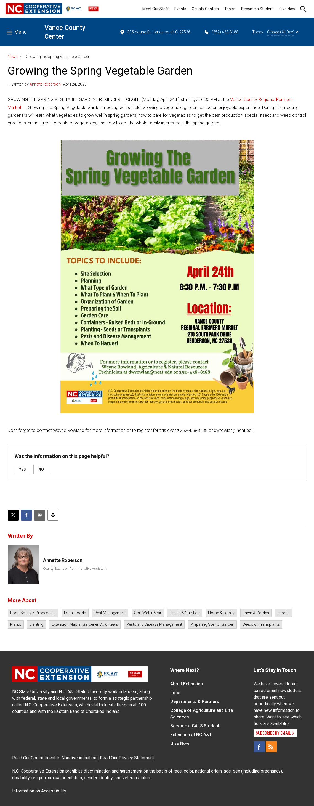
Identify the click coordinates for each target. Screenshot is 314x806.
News (13, 56)
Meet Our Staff (155, 9)
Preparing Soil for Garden (212, 624)
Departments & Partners (194, 701)
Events (180, 9)
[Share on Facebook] (26, 515)
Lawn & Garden (256, 613)
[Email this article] (39, 515)
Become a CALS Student (194, 725)
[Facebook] (259, 746)
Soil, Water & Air (147, 613)
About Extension (186, 683)
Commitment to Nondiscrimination (63, 757)
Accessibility (53, 791)
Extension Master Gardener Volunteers (85, 624)
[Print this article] (52, 515)
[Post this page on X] (13, 515)
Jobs (175, 692)
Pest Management (110, 613)
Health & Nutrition (185, 613)
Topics (230, 9)
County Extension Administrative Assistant (75, 569)
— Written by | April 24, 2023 (47, 84)
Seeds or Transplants (261, 624)
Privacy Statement (136, 757)
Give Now (287, 9)
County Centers (205, 9)
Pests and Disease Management (154, 624)
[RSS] (271, 746)
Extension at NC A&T (191, 734)
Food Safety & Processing (33, 613)
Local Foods (75, 613)
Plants (15, 624)
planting (36, 624)
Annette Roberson (45, 84)
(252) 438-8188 (221, 32)
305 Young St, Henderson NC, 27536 (154, 32)
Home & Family (221, 613)
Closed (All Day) (282, 32)
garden (283, 613)
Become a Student (257, 9)
